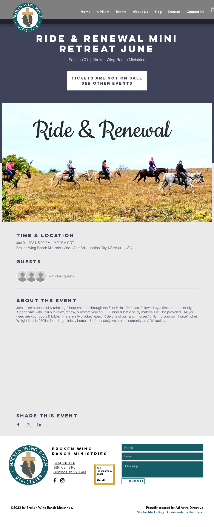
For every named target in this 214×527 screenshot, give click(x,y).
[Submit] (133, 481)
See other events (107, 83)
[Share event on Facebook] (18, 424)
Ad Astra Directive (189, 508)
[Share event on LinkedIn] (39, 424)
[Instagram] (62, 480)
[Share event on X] (29, 424)
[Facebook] (54, 480)
